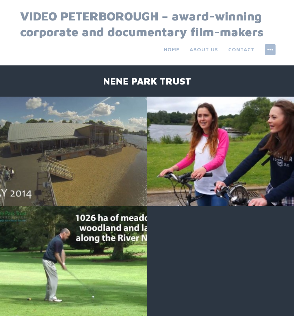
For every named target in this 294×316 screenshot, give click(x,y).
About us (204, 49)
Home (172, 49)
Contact (241, 49)
